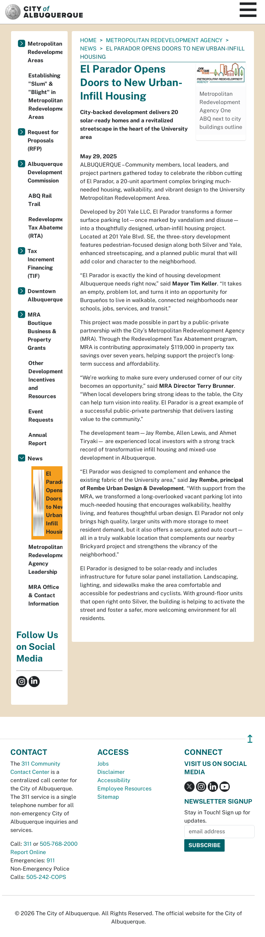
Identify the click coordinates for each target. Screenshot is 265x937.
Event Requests (40, 415)
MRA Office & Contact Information (43, 595)
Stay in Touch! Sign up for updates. (217, 816)
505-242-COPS (46, 877)
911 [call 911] (51, 860)
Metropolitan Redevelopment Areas (45, 52)
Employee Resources (124, 788)
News (88, 48)
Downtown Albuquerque (45, 295)
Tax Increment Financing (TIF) (41, 263)
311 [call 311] (27, 844)
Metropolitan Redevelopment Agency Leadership (45, 559)
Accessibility (113, 780)
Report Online (28, 852)
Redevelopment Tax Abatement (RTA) (45, 227)
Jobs (103, 763)
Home (88, 40)
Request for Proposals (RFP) (43, 140)
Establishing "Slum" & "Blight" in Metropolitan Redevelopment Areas (45, 96)
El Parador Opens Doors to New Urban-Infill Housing (47, 503)
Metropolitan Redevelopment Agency (164, 40)
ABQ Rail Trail (40, 200)
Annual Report (37, 439)
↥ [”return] (250, 738)
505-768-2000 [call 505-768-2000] (59, 844)
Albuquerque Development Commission (45, 172)
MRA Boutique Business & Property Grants (42, 331)
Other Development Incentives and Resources (45, 380)
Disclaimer (111, 772)
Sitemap (108, 797)
